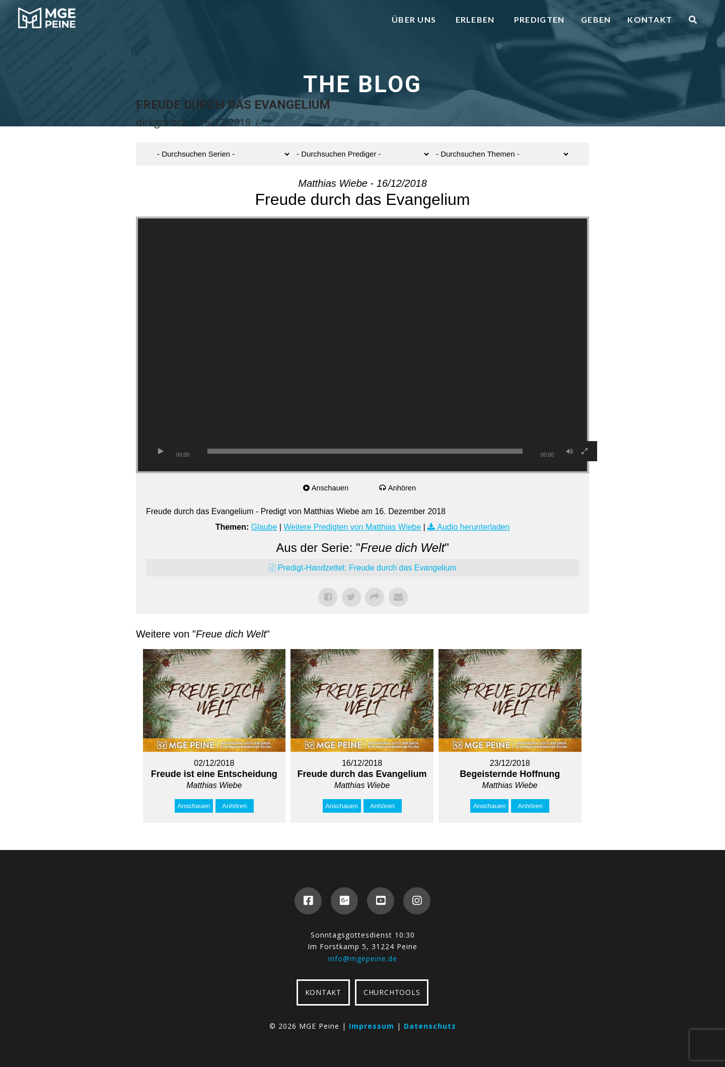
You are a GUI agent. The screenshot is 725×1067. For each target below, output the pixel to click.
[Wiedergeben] (160, 451)
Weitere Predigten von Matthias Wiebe (352, 527)
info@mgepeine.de (362, 958)
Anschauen (331, 487)
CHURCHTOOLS (392, 992)
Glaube (264, 527)
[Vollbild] (584, 451)
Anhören (403, 487)
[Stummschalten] (569, 451)
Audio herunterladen (473, 527)
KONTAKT (323, 992)
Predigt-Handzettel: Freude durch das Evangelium (367, 567)
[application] (362, 345)
